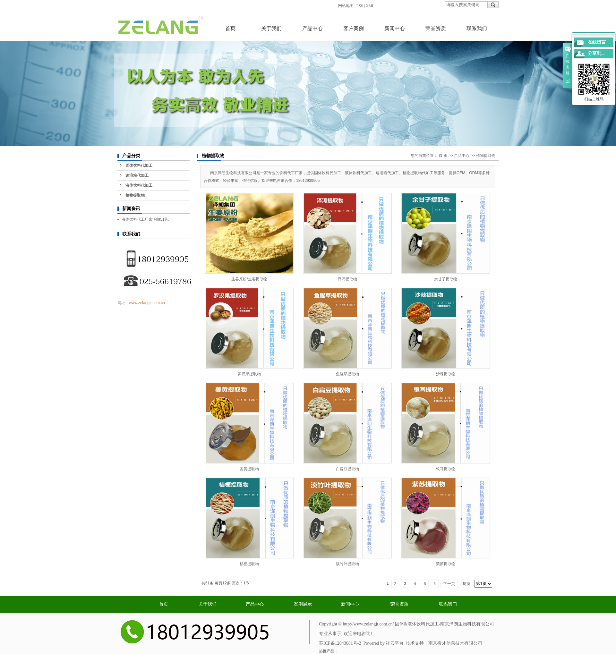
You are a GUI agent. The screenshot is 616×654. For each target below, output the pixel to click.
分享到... (596, 53)
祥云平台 (395, 643)
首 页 (443, 155)
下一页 (449, 584)
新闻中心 (394, 28)
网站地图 (346, 6)
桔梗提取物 (249, 564)
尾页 (466, 584)
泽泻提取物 (347, 279)
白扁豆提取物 (347, 469)
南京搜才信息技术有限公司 (455, 643)
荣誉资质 (435, 28)
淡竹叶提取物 (347, 564)
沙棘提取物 (445, 374)
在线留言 (597, 42)
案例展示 (303, 604)
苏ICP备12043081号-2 (340, 643)
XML (370, 6)
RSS (359, 6)
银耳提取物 (445, 469)
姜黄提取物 (249, 469)
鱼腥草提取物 (347, 374)
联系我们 (476, 28)
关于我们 (271, 28)
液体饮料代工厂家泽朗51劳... (146, 219)
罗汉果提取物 (249, 374)
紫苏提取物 (445, 564)
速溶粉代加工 (137, 175)
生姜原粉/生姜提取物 (249, 279)
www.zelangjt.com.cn (147, 303)
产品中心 (312, 28)
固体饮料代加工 (138, 165)
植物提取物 (135, 195)
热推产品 (326, 651)
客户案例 (353, 28)
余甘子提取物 (445, 279)
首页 (230, 28)
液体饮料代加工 (138, 185)
